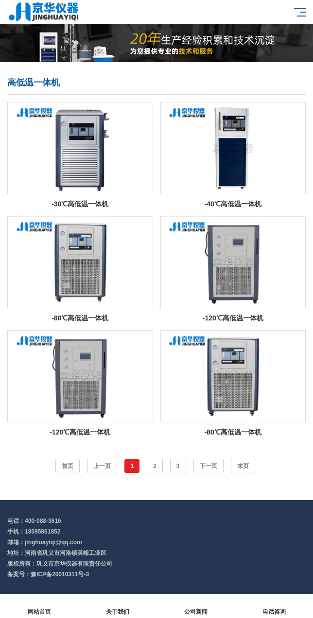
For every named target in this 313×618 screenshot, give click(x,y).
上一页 (102, 466)
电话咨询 (274, 606)
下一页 (208, 466)
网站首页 (39, 606)
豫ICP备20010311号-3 (60, 574)
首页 (67, 466)
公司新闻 (195, 606)
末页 (243, 466)
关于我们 (117, 606)
